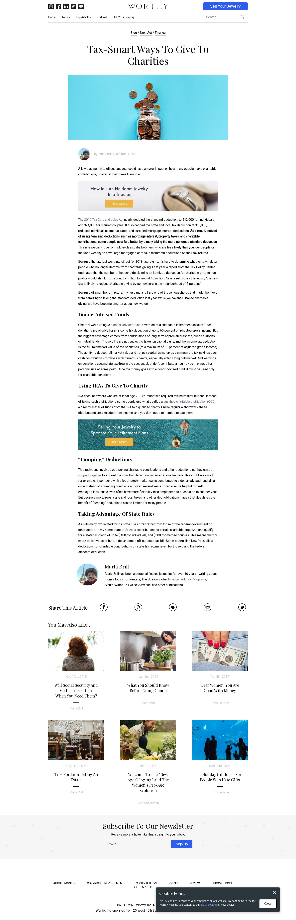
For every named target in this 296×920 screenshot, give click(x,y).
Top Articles (83, 17)
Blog (134, 33)
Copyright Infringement (105, 883)
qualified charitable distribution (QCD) (189, 401)
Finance (160, 33)
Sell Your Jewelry (225, 6)
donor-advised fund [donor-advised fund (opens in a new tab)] (127, 325)
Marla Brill (105, 154)
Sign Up (182, 844)
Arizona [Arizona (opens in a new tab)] (130, 530)
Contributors (146, 883)
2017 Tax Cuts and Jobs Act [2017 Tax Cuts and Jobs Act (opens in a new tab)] (103, 220)
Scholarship (142, 887)
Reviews (196, 883)
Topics (66, 17)
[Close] (274, 893)
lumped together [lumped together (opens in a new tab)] (89, 475)
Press (173, 883)
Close (267, 903)
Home (52, 17)
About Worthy (64, 883)
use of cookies (208, 904)
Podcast (102, 17)
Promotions (222, 883)
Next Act (146, 33)
